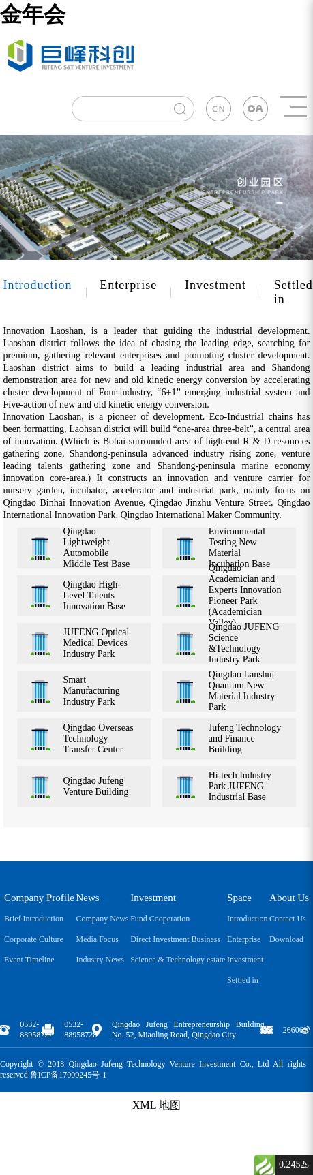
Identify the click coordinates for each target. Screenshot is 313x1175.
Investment (215, 285)
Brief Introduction (33, 919)
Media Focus (97, 939)
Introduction (37, 285)
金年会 (32, 14)
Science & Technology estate (177, 959)
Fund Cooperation (160, 919)
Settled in (242, 980)
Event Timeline (29, 959)
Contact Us (287, 919)
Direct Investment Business (175, 939)
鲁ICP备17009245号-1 (68, 1075)
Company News (102, 919)
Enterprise (128, 285)
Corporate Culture (33, 939)
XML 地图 (156, 1105)
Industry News (99, 959)
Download (286, 939)
